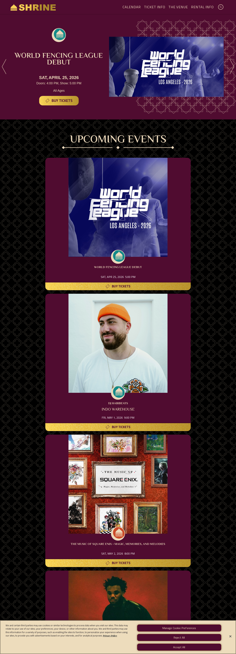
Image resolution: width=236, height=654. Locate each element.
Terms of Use (46, 609)
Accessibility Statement (118, 609)
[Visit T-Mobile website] (66, 536)
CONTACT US (150, 586)
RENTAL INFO (105, 586)
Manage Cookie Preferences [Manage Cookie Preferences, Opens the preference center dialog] (179, 628)
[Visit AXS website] (14, 536)
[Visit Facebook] (118, 597)
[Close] (230, 636)
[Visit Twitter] (126, 597)
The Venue (178, 7)
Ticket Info (154, 7)
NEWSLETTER (173, 586)
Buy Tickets (62, 99)
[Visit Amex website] (40, 536)
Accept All (179, 646)
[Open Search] (220, 7)
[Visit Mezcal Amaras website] (170, 536)
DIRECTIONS (127, 586)
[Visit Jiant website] (92, 536)
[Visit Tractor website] (222, 536)
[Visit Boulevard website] (144, 536)
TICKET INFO (82, 586)
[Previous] (4, 66)
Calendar (132, 7)
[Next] (231, 66)
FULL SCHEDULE (118, 501)
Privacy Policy (64, 609)
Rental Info (202, 7)
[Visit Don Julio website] (105, 556)
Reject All (179, 637)
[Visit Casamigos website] (196, 536)
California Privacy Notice (88, 609)
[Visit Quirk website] (118, 536)
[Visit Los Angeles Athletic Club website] (131, 556)
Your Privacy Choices (151, 609)
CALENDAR (61, 586)
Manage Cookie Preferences (182, 609)
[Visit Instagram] (109, 597)
